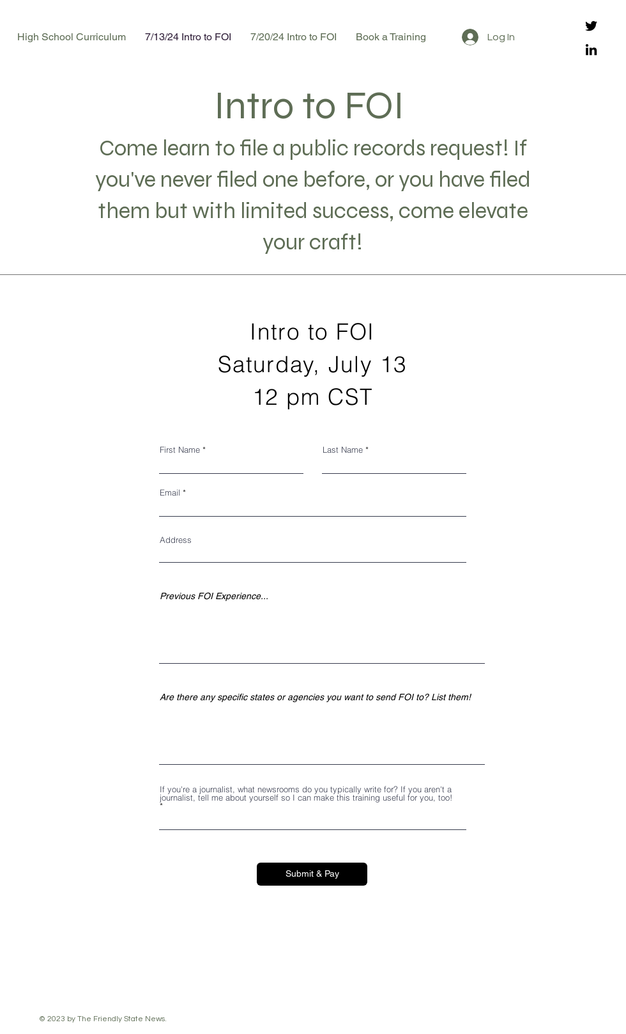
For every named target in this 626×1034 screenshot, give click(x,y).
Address (176, 540)
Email (170, 493)
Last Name (343, 450)
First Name (180, 450)
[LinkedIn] (591, 50)
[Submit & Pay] (312, 874)
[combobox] (312, 555)
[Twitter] (591, 26)
